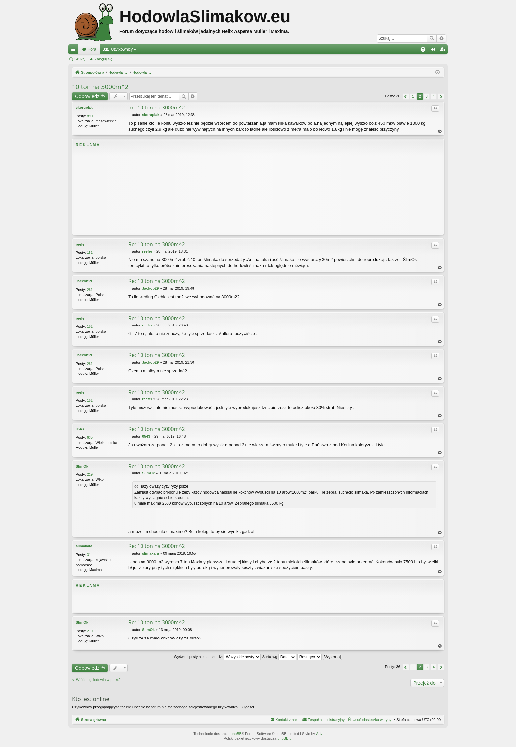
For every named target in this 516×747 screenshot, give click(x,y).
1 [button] (413, 96)
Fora (92, 49)
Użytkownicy (122, 49)
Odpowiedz (87, 96)
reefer (81, 244)
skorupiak (84, 107)
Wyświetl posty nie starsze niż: (217, 657)
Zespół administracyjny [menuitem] (326, 720)
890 (90, 116)
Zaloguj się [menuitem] (434, 50)
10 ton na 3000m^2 (100, 87)
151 (90, 252)
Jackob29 (84, 281)
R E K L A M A (87, 145)
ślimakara (84, 546)
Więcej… (74, 50)
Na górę (440, 131)
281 (90, 290)
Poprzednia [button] (406, 96)
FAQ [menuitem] (425, 50)
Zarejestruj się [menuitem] (444, 50)
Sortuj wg (279, 657)
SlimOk (82, 466)
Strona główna (93, 720)
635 (90, 437)
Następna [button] (441, 96)
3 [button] (427, 96)
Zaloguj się (103, 59)
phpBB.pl (284, 738)
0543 (80, 429)
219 (90, 474)
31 (89, 555)
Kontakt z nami (287, 720)
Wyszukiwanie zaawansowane (441, 38)
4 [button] (434, 96)
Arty (319, 733)
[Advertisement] (284, 187)
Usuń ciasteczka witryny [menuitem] (372, 720)
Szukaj (432, 38)
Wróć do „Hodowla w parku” (98, 680)
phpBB (236, 733)
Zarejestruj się (133, 59)
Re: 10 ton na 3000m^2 (156, 107)
